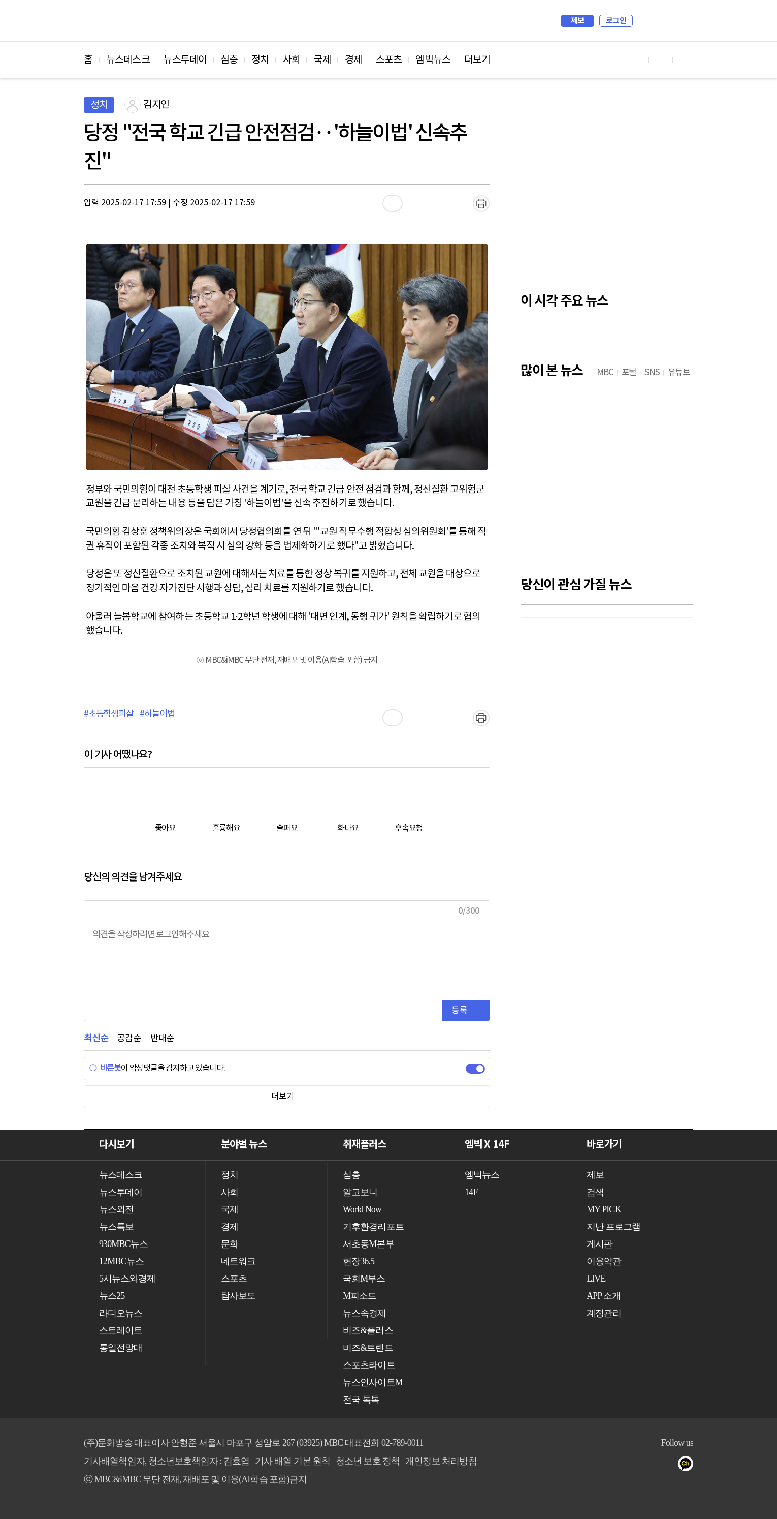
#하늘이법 (157, 714)
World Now (362, 1209)
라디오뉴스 (121, 1313)
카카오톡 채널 (689, 1465)
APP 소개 (604, 1296)
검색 (645, 21)
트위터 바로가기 (685, 59)
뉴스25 (111, 1296)
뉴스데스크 (128, 60)
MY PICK (660, 21)
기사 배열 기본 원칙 (292, 1461)
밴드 (648, 1465)
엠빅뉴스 (432, 60)
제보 (578, 20)
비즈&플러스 (368, 1330)
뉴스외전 (116, 1209)
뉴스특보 (116, 1227)
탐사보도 (238, 1296)
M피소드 (359, 1296)
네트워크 (238, 1261)
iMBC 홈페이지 (682, 21)
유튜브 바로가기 (636, 59)
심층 (229, 60)
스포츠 (389, 60)
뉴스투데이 (185, 60)
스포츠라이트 (369, 1365)
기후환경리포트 (373, 1227)
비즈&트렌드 (368, 1348)
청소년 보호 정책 (368, 1461)
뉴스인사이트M (373, 1382)
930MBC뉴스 (123, 1244)
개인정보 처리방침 (440, 1461)
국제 (322, 60)
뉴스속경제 (364, 1313)
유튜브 (587, 1465)
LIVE (596, 1278)
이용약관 (604, 1261)
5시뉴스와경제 (127, 1278)
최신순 (96, 1038)
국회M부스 (364, 1278)
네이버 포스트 (668, 1465)
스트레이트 (121, 1330)
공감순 (129, 1038)
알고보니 (360, 1192)
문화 (229, 1244)
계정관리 (604, 1313)
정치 (260, 60)
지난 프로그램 (613, 1227)
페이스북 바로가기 (660, 59)
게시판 (599, 1244)
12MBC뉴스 (121, 1261)
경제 (353, 60)
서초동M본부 (368, 1244)
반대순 (162, 1038)
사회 (291, 60)
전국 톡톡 (361, 1399)
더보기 (477, 60)
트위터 (628, 1465)
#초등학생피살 (109, 714)
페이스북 (607, 1465)
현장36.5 (358, 1261)
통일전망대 (121, 1348)
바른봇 (105, 1068)
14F (471, 1192)
